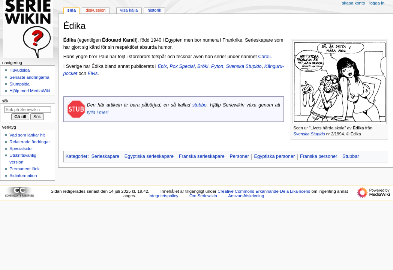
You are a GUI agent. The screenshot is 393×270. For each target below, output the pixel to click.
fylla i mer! (98, 112)
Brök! (202, 66)
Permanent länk (24, 168)
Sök (5, 101)
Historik (154, 10)
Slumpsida (19, 84)
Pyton (217, 66)
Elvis (93, 73)
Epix (162, 66)
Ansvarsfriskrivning (246, 196)
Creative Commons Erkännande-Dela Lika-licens (264, 191)
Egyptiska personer (274, 156)
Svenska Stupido (309, 134)
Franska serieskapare (202, 156)
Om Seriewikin (203, 196)
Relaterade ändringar (29, 142)
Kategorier (77, 156)
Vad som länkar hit (27, 135)
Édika (358, 128)
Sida (71, 10)
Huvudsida (19, 70)
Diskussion (95, 10)
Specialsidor (21, 148)
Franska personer (318, 156)
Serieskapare (105, 156)
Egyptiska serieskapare (149, 156)
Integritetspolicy (163, 196)
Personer (239, 156)
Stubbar (350, 156)
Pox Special (182, 66)
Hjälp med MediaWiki (29, 90)
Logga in (376, 3)
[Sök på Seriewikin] (27, 109)
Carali (264, 56)
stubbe (199, 105)
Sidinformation (23, 175)
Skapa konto (353, 3)
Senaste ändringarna (29, 77)
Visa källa (129, 10)
